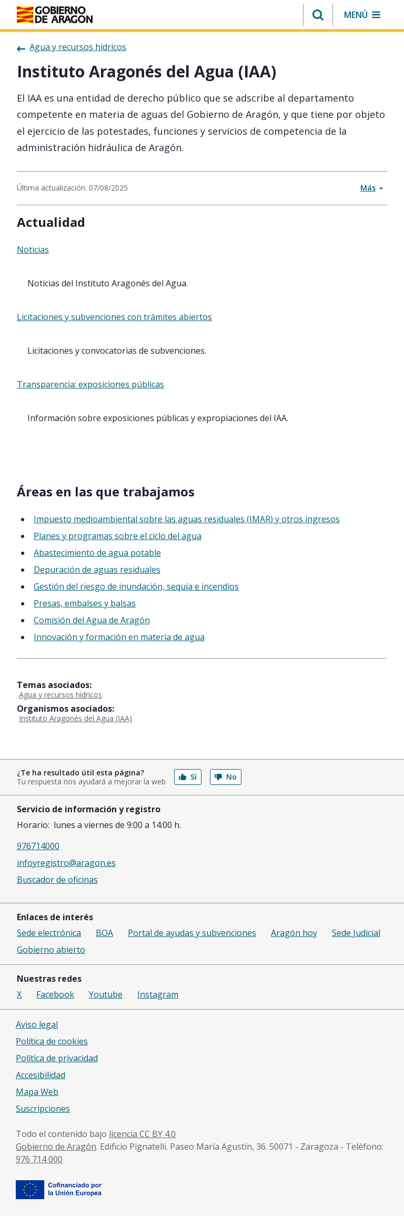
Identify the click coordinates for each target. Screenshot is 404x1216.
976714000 (38, 846)
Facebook (55, 994)
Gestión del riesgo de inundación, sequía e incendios (136, 586)
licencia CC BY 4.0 (142, 1134)
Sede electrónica (49, 933)
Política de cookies (52, 1041)
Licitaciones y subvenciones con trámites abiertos (114, 317)
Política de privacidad (57, 1058)
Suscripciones (43, 1108)
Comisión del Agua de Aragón (92, 620)
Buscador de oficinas (57, 879)
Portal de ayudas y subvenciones (192, 933)
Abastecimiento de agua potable (97, 553)
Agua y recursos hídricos (60, 695)
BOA (104, 933)
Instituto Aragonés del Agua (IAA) (75, 718)
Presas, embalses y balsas (85, 603)
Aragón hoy (294, 933)
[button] (318, 14)
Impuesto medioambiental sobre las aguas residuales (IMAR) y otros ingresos (187, 519)
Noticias (33, 249)
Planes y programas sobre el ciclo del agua (117, 536)
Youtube (106, 994)
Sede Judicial (356, 933)
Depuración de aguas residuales (97, 569)
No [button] (226, 777)
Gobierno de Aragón (56, 1146)
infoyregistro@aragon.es (66, 863)
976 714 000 (39, 1159)
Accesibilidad (40, 1075)
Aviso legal (37, 1024)
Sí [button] (188, 777)
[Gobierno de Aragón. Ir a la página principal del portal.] (55, 14)
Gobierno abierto (51, 949)
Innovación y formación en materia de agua (119, 637)
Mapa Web (37, 1092)
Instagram (157, 994)
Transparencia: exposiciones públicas (90, 384)
